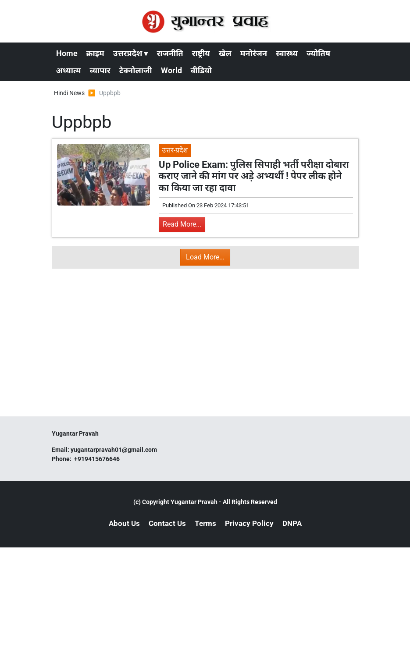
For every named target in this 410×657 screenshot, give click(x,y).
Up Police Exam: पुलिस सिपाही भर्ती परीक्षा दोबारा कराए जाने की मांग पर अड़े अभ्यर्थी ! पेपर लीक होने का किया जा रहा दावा (254, 176)
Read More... (182, 224)
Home (67, 53)
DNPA (292, 523)
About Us (124, 523)
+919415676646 (97, 458)
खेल (225, 53)
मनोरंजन (253, 53)
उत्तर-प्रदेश (175, 150)
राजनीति (170, 53)
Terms (205, 523)
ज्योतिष (318, 53)
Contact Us (167, 523)
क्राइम (95, 53)
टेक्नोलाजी (135, 70)
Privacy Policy (249, 523)
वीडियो (201, 70)
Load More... (205, 257)
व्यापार (100, 70)
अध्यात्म (68, 70)
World (171, 70)
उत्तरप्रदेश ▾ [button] (130, 53)
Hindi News (69, 92)
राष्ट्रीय (201, 53)
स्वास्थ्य (287, 53)
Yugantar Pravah (194, 501)
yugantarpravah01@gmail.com (114, 449)
